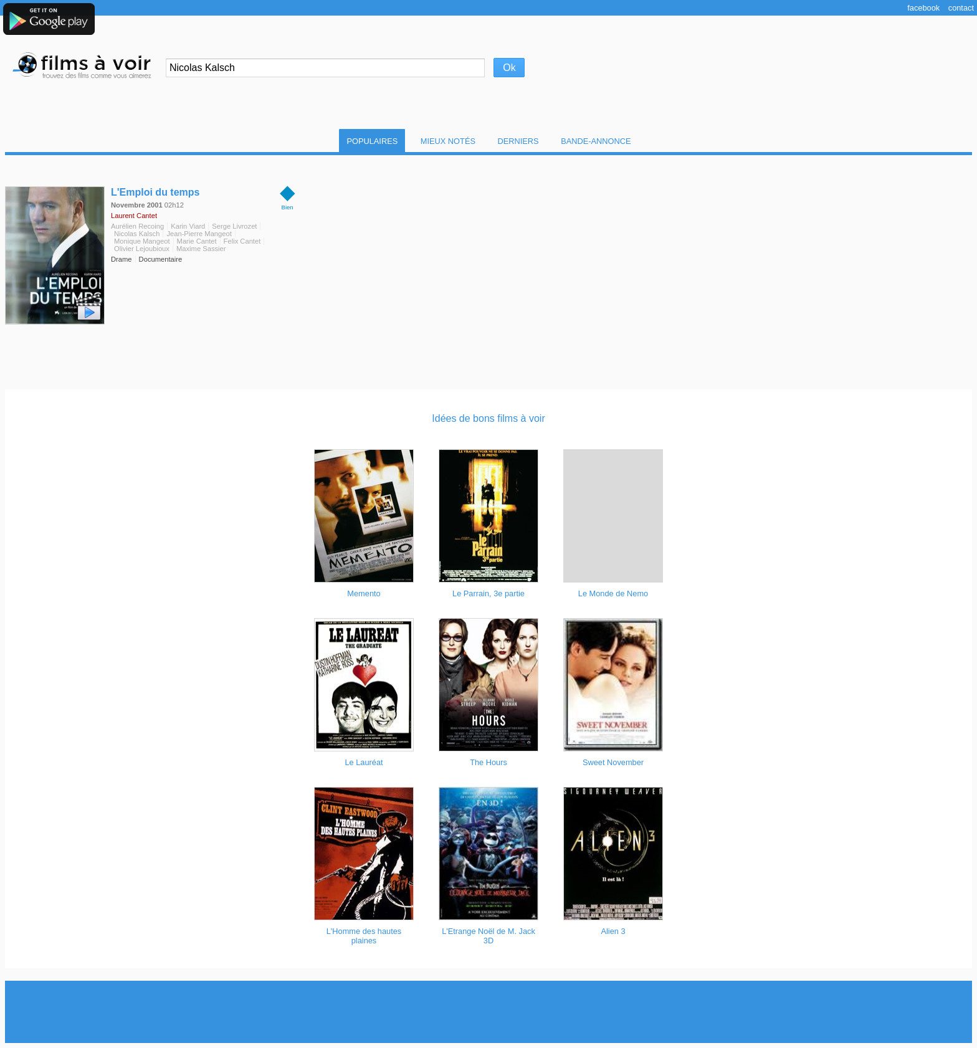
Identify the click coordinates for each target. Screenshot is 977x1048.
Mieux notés (448, 141)
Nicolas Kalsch (137, 233)
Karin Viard (188, 226)
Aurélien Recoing (137, 226)
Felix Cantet (242, 241)
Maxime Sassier (201, 248)
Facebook (923, 7)
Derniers (518, 141)
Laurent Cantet (134, 215)
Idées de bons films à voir (488, 418)
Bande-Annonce (596, 141)
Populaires (372, 141)
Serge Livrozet (234, 226)
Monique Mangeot (142, 241)
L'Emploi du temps (155, 192)
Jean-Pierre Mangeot (198, 233)
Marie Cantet (197, 241)
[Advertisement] (488, 1012)
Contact (961, 7)
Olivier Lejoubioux (141, 248)
